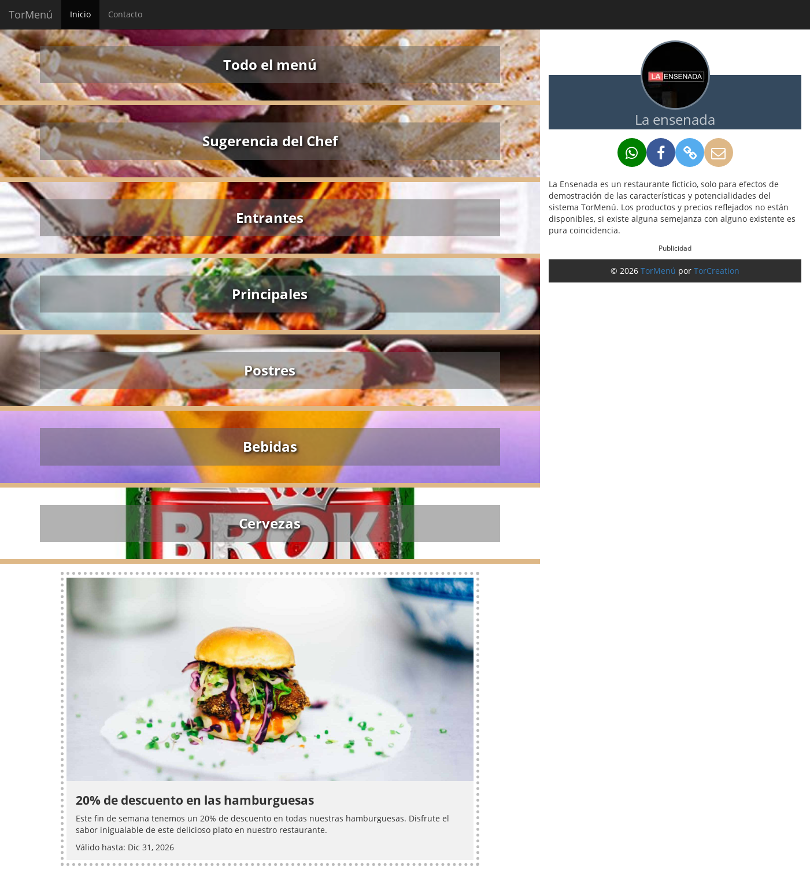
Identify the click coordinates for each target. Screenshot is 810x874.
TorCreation (716, 270)
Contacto (125, 14)
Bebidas (270, 446)
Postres (269, 370)
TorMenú (31, 14)
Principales (270, 293)
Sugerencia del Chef (270, 140)
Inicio (80, 14)
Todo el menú (270, 64)
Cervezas (270, 523)
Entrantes (270, 217)
